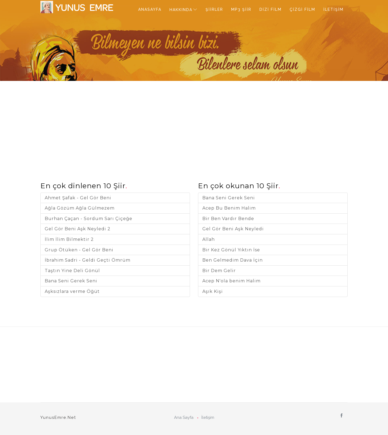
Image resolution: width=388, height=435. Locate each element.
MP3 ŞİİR (241, 9)
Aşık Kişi (212, 291)
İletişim (207, 417)
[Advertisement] (194, 118)
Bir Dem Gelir (219, 270)
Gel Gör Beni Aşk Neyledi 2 (77, 228)
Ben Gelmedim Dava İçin (232, 260)
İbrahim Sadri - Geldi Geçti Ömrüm (87, 260)
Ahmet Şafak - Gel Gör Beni (78, 197)
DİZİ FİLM (270, 9)
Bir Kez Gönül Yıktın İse (231, 249)
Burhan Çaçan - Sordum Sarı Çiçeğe (88, 218)
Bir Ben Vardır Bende (228, 218)
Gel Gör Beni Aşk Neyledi (233, 228)
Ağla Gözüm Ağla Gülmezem (80, 208)
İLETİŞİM (333, 9)
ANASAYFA (149, 9)
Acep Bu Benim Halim (229, 208)
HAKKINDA (180, 10)
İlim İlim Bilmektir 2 (69, 239)
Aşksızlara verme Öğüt (72, 291)
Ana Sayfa (183, 417)
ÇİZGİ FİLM (302, 9)
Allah (208, 239)
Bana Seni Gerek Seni (71, 280)
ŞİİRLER (214, 9)
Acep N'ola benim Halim (231, 280)
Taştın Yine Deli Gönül (72, 270)
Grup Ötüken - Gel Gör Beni (79, 249)
